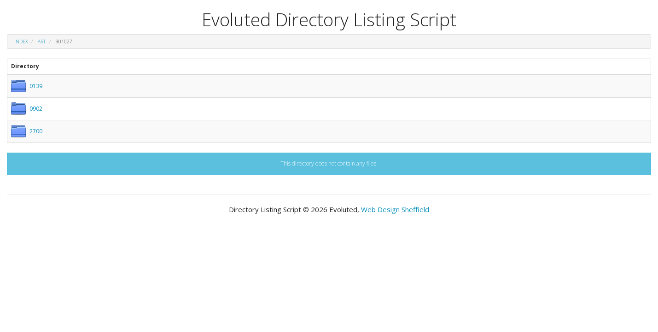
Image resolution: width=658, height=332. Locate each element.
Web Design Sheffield (395, 209)
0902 (35, 109)
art (42, 41)
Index (21, 41)
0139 (35, 86)
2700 (35, 131)
